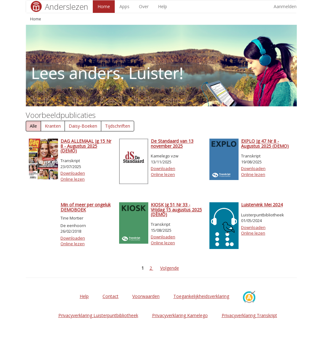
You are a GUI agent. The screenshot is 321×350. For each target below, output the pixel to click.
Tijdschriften (117, 126)
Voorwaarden (146, 296)
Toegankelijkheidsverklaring (201, 296)
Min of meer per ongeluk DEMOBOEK (86, 207)
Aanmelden (285, 6)
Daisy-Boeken (83, 126)
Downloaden (73, 173)
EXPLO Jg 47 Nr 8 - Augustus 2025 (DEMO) (265, 143)
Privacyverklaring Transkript (249, 315)
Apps (124, 6)
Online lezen (73, 179)
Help (162, 6)
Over (144, 6)
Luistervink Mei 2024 (262, 205)
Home (103, 6)
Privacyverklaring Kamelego (180, 315)
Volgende (169, 268)
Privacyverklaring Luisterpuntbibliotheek (98, 315)
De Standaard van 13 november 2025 (172, 143)
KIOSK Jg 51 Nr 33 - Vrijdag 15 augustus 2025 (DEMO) (176, 209)
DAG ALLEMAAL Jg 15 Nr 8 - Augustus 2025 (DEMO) (86, 146)
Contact (110, 296)
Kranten (53, 126)
